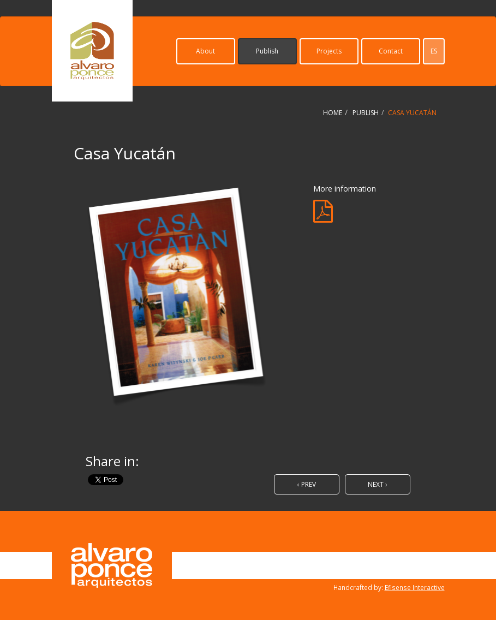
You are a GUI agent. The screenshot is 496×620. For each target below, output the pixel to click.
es (434, 51)
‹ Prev (306, 484)
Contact (391, 51)
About (205, 51)
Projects (329, 51)
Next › (377, 484)
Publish (267, 51)
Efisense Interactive (415, 587)
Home (332, 112)
